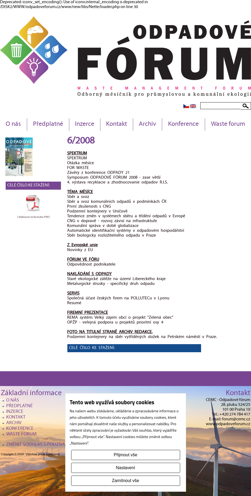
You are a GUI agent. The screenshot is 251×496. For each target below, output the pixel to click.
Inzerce (84, 124)
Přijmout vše (125, 455)
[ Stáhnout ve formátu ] (33, 217)
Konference (183, 124)
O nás (13, 124)
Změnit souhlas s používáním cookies (49, 445)
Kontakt (116, 124)
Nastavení (125, 467)
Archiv (147, 124)
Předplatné (48, 124)
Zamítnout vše (125, 480)
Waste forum (228, 124)
